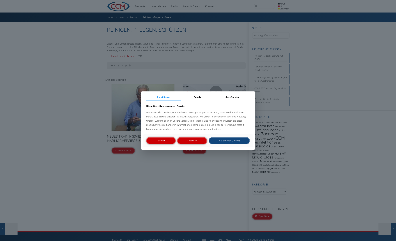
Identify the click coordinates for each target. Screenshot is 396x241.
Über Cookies (232, 97)
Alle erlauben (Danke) (229, 140)
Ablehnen (160, 140)
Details (197, 97)
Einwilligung (163, 97)
